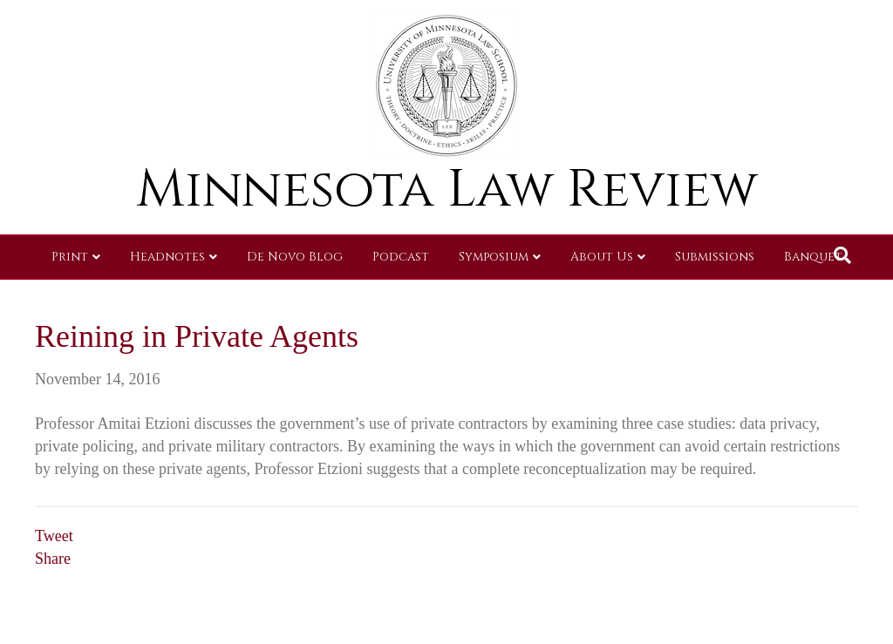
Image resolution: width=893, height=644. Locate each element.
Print (69, 256)
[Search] (842, 255)
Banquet (813, 256)
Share (53, 558)
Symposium (493, 256)
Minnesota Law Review (447, 189)
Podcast (400, 256)
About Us (601, 256)
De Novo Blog (295, 256)
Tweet (54, 536)
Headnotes (167, 256)
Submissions (714, 256)
